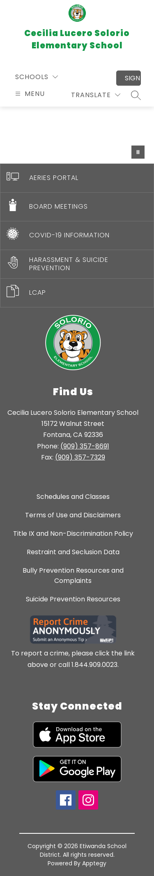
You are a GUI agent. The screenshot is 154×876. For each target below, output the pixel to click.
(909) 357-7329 (80, 457)
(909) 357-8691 (84, 446)
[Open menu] (29, 94)
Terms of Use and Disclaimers (73, 515)
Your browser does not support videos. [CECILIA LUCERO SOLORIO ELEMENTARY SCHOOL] (77, 135)
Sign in (133, 78)
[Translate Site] (95, 95)
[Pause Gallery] (138, 152)
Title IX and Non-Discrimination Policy (73, 533)
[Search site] (136, 95)
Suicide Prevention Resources (73, 599)
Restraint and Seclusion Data (73, 552)
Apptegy (94, 863)
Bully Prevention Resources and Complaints (73, 575)
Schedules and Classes (73, 496)
